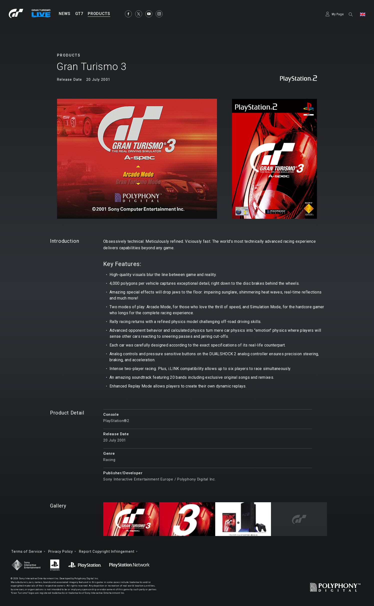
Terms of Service (26, 551)
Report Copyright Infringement (107, 551)
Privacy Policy (61, 551)
